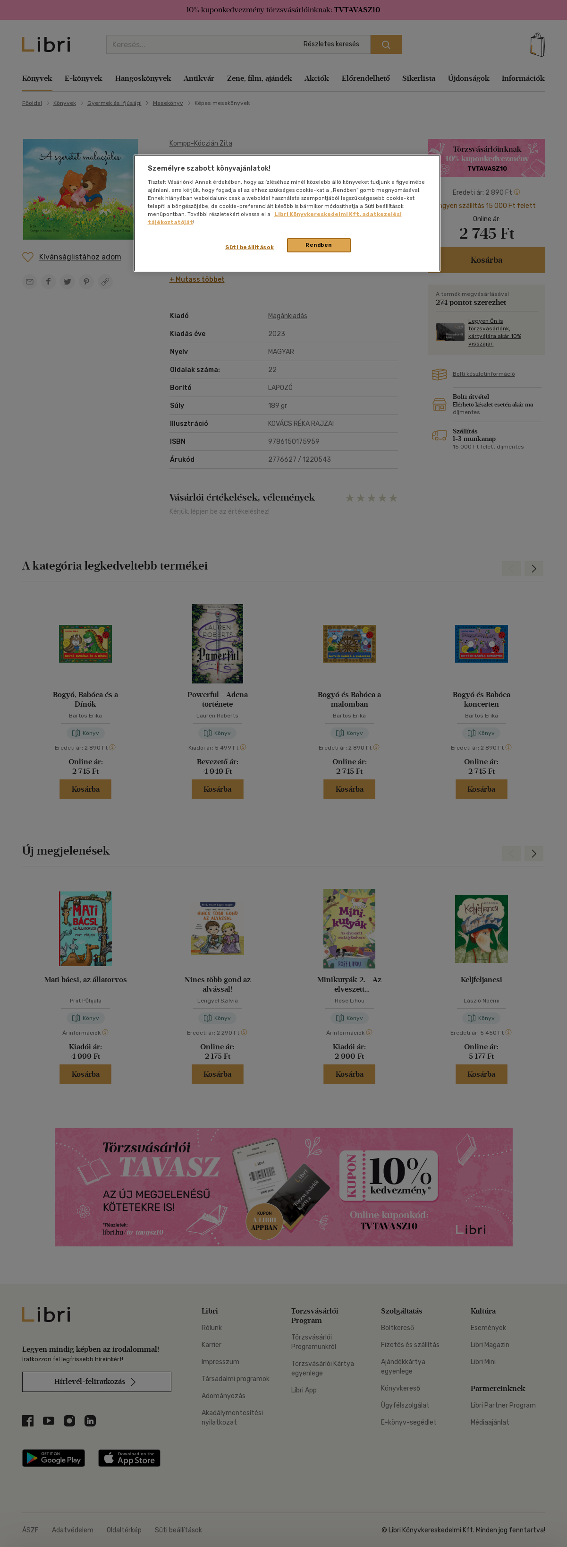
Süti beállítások (249, 247)
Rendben (318, 245)
